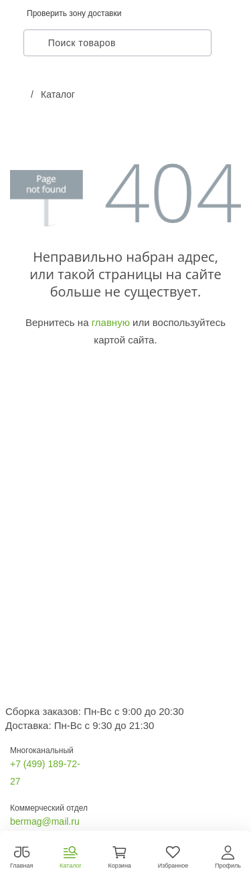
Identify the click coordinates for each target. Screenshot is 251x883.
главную (111, 322)
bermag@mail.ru (45, 821)
